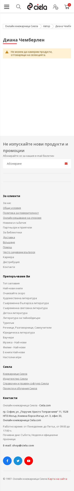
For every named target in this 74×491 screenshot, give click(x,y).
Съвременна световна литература (25, 308)
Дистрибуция (11, 262)
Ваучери (8, 337)
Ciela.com (45, 405)
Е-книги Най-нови (14, 352)
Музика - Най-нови (14, 342)
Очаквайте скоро (14, 293)
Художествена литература (20, 298)
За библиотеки (12, 232)
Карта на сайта (57, 479)
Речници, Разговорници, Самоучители (27, 327)
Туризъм (8, 323)
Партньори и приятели (17, 227)
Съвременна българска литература (26, 303)
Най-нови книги (13, 288)
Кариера (8, 257)
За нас (7, 203)
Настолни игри (12, 357)
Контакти (9, 267)
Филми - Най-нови (14, 347)
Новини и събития (14, 222)
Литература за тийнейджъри (21, 318)
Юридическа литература (19, 332)
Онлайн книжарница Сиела (21, 26)
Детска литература (15, 313)
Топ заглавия (11, 283)
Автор (46, 26)
